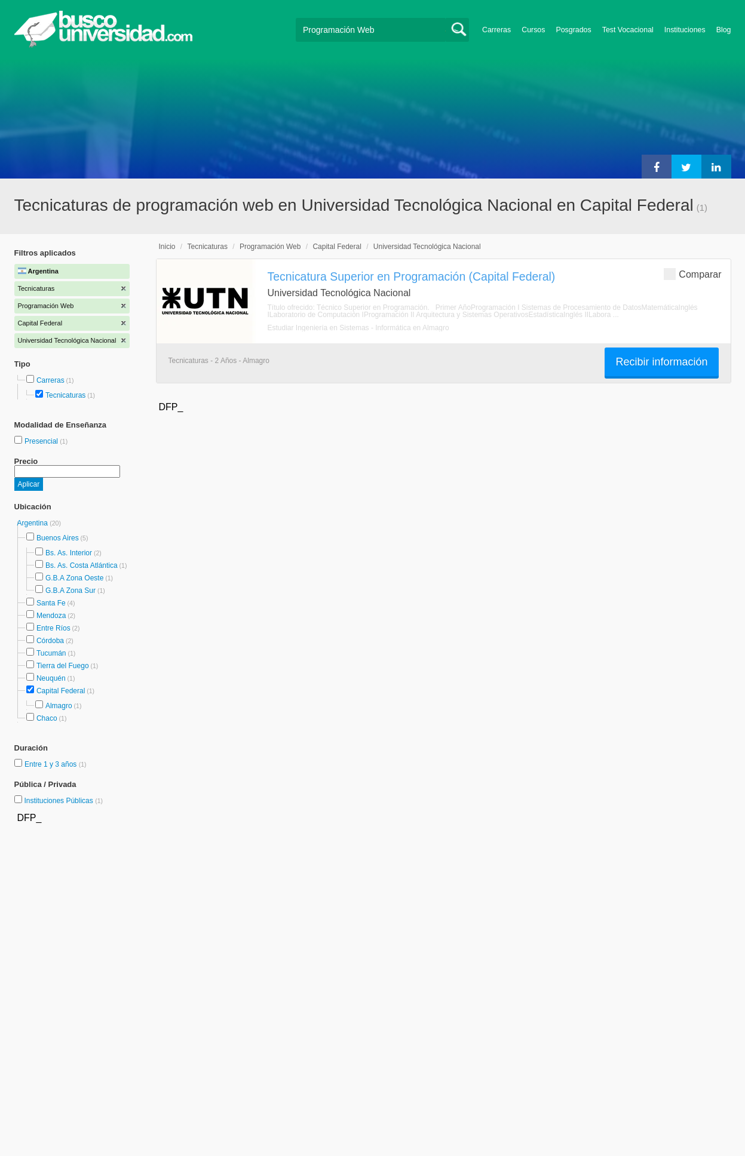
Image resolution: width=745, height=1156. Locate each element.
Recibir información (661, 362)
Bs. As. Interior (68, 553)
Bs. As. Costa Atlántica (81, 565)
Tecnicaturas (65, 395)
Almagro (58, 706)
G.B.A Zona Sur (70, 590)
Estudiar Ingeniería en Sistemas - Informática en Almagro (358, 328)
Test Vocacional (628, 29)
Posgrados (573, 29)
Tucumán (51, 653)
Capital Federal (60, 691)
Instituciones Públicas (63, 801)
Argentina (33, 523)
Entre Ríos (53, 628)
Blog (723, 29)
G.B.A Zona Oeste (74, 578)
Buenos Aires (57, 538)
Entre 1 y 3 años (51, 764)
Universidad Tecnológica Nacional (427, 246)
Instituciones (685, 29)
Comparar (692, 273)
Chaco (46, 718)
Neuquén (51, 678)
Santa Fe (51, 603)
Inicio (167, 246)
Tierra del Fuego (62, 666)
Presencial (42, 441)
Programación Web (270, 246)
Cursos (533, 29)
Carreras (496, 29)
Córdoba (50, 641)
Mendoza (51, 615)
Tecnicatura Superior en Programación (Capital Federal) (412, 276)
